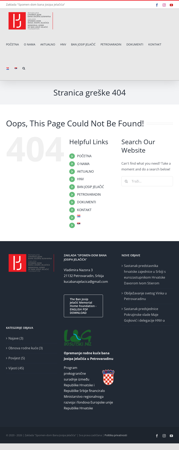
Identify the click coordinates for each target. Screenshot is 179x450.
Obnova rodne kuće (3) (25, 348)
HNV (80, 179)
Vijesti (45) (16, 368)
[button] (23, 68)
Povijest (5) (16, 358)
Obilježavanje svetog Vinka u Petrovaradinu (145, 296)
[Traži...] (147, 181)
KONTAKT (84, 210)
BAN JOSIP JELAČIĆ (90, 187)
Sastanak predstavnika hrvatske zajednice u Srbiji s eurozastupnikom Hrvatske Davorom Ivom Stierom (145, 274)
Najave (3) (15, 338)
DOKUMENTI (86, 202)
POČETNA (84, 156)
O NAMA (83, 164)
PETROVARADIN (89, 194)
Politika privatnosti (116, 435)
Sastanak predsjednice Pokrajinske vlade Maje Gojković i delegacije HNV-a (144, 315)
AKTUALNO (85, 171)
